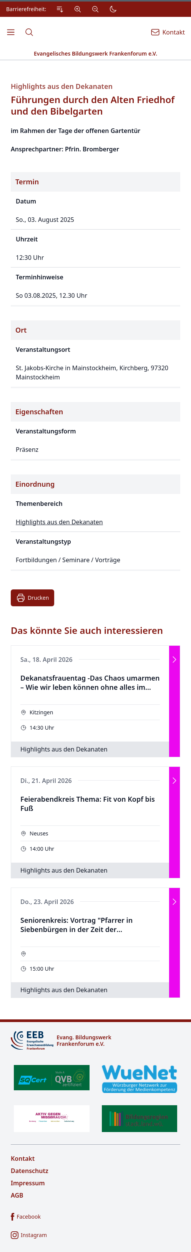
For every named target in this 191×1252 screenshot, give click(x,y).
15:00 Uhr (42, 968)
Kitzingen (41, 712)
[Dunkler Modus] (113, 9)
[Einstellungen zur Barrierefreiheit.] (63, 9)
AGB (17, 1195)
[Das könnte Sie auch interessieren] (95, 811)
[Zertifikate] (95, 1098)
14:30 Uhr (42, 727)
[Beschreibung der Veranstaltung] (95, 140)
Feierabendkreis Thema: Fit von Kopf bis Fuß (87, 803)
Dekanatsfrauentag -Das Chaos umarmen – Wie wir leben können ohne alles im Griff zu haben (90, 682)
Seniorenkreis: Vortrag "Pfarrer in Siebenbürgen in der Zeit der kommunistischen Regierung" (76, 925)
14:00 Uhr (42, 848)
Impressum (28, 1183)
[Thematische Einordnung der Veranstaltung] (95, 522)
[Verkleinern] (95, 9)
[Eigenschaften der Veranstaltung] (95, 431)
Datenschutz (29, 1171)
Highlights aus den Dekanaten (62, 86)
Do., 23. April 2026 (47, 902)
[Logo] (95, 1040)
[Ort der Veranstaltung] (95, 354)
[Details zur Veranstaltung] (95, 326)
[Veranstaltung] (95, 701)
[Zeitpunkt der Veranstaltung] (95, 239)
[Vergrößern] (77, 9)
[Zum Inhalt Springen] (60, 9)
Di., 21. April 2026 (46, 780)
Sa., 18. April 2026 (46, 659)
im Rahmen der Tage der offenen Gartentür (75, 130)
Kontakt (23, 1158)
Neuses (39, 833)
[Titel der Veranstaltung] (95, 104)
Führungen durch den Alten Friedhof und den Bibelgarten (92, 105)
